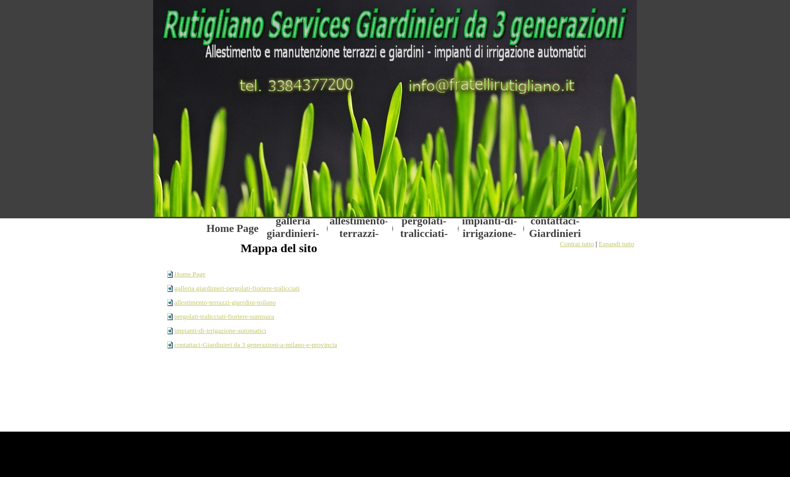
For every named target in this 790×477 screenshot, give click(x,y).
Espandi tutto (616, 244)
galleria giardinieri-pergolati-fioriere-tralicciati (237, 288)
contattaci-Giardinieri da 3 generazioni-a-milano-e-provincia (255, 344)
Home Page (190, 274)
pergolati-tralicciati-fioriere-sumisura (224, 316)
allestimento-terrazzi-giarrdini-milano (225, 302)
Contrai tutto (577, 244)
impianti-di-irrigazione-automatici (220, 330)
